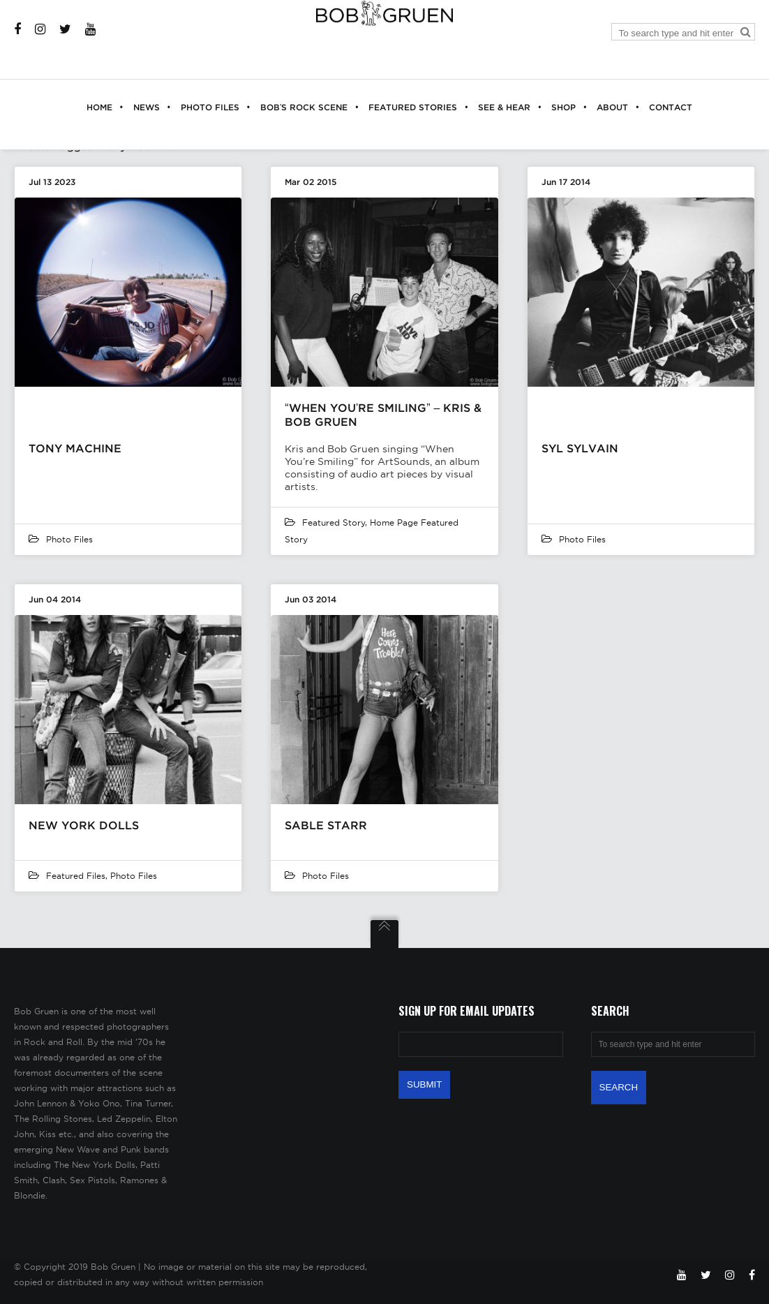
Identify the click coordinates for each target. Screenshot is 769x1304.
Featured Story (333, 522)
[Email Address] (480, 1044)
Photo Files (69, 539)
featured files (75, 875)
